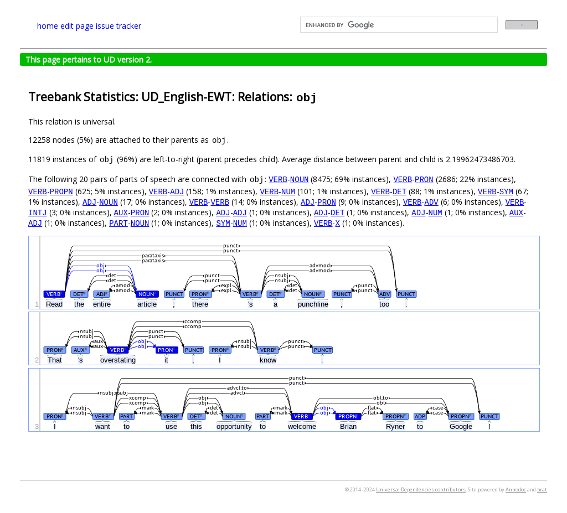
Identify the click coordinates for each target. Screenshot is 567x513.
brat (542, 489)
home (47, 25)
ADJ (177, 191)
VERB (278, 179)
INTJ (37, 212)
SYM (506, 191)
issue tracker (118, 25)
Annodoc (516, 489)
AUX (121, 212)
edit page (77, 25)
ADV (431, 201)
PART (118, 222)
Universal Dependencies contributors (421, 489)
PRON (424, 179)
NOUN (299, 179)
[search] (398, 25)
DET (399, 191)
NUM (288, 191)
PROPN (61, 191)
